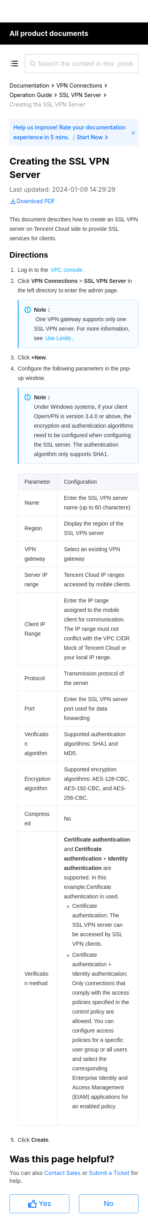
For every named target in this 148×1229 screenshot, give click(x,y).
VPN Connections (79, 85)
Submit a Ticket (110, 1172)
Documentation (29, 85)
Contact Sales (63, 1172)
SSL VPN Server (80, 95)
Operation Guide (30, 95)
